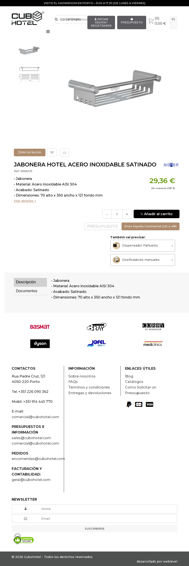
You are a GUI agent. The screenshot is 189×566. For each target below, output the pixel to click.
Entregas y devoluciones (89, 393)
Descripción (26, 282)
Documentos (26, 291)
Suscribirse (94, 528)
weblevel (170, 561)
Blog (129, 376)
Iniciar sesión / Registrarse (101, 22)
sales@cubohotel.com (31, 438)
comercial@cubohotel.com (35, 417)
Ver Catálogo (29, 152)
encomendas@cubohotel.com (38, 459)
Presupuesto (132, 21)
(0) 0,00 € (157, 21)
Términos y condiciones (89, 387)
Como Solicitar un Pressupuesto (140, 390)
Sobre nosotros (82, 376)
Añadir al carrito (157, 214)
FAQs (73, 382)
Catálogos (71, 25)
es (173, 19)
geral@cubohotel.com (31, 480)
